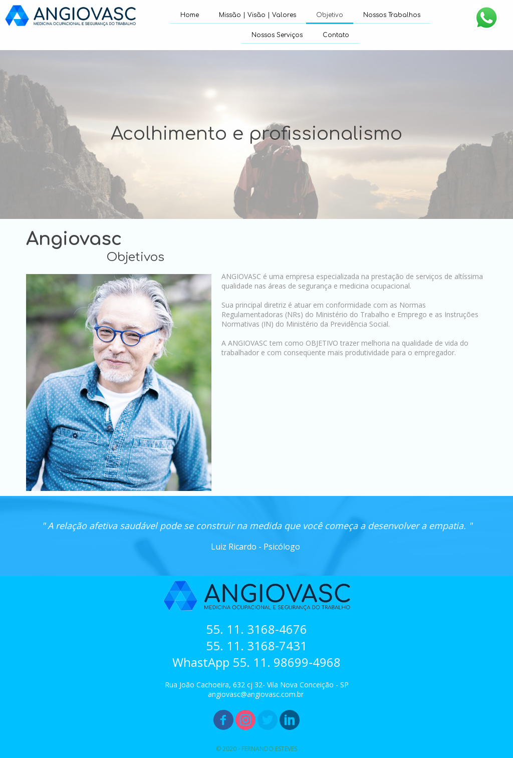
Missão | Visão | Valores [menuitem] (257, 15)
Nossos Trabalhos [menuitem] (391, 15)
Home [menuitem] (189, 15)
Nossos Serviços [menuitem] (277, 35)
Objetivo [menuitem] (329, 15)
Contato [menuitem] (336, 35)
